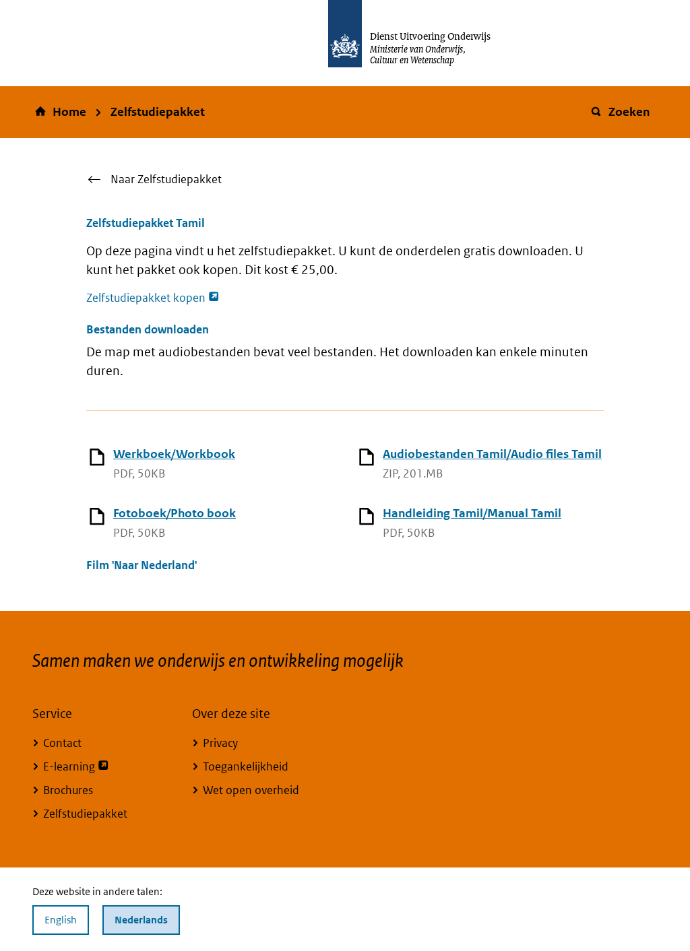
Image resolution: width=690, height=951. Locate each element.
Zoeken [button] (620, 111)
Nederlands (141, 919)
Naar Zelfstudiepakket (166, 179)
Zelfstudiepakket (158, 111)
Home (69, 111)
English (60, 919)
